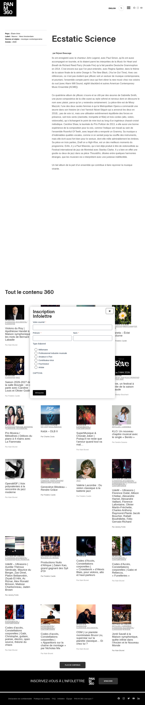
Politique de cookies (42, 699)
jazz (18, 377)
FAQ (54, 699)
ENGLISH (112, 8)
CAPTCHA (37, 373)
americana (128, 326)
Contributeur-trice (46, 360)
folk (54, 482)
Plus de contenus (72, 665)
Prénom (37, 333)
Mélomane (43, 350)
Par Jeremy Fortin (118, 527)
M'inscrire (108, 681)
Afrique (126, 629)
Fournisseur (44, 364)
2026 (60, 427)
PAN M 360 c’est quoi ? (83, 699)
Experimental (47, 626)
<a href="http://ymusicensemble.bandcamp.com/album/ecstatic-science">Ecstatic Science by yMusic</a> (76, 224)
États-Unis (15, 33)
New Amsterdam (26, 36)
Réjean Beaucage (63, 53)
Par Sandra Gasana (119, 442)
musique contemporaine (31, 39)
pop (135, 326)
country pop (118, 377)
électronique (132, 377)
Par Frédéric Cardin (119, 341)
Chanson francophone (52, 480)
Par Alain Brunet (11, 345)
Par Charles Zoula (48, 437)
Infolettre (61, 699)
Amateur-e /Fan (45, 357)
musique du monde (50, 558)
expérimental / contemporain (83, 427)
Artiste (41, 367)
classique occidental (16, 322)
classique (10, 324)
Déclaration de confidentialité (20, 699)
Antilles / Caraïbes (121, 427)
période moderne (24, 427)
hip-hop (120, 379)
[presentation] (54, 381)
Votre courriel (39, 322)
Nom (76, 333)
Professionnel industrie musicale (53, 353)
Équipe (69, 699)
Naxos (14, 36)
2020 (14, 42)
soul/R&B (53, 427)
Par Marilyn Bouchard (120, 395)
